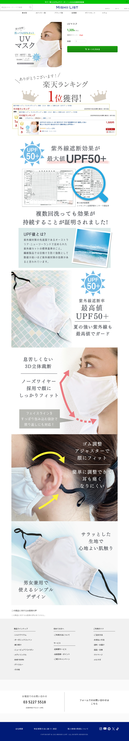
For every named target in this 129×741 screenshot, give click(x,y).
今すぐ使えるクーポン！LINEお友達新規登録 (64, 2)
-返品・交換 (98, 649)
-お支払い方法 (99, 639)
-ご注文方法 (98, 635)
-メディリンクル (20, 654)
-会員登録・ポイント (62, 654)
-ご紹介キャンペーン (62, 659)
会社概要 (19, 728)
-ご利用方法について (62, 635)
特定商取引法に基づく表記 (45, 728)
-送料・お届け (99, 644)
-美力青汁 (17, 644)
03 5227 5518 (34, 701)
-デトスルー (18, 664)
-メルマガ (97, 659)
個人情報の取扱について (78, 728)
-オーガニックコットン (23, 639)
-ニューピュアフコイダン (23, 649)
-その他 (17, 669)
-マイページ (98, 654)
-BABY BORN (19, 659)
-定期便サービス (60, 649)
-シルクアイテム (20, 635)
